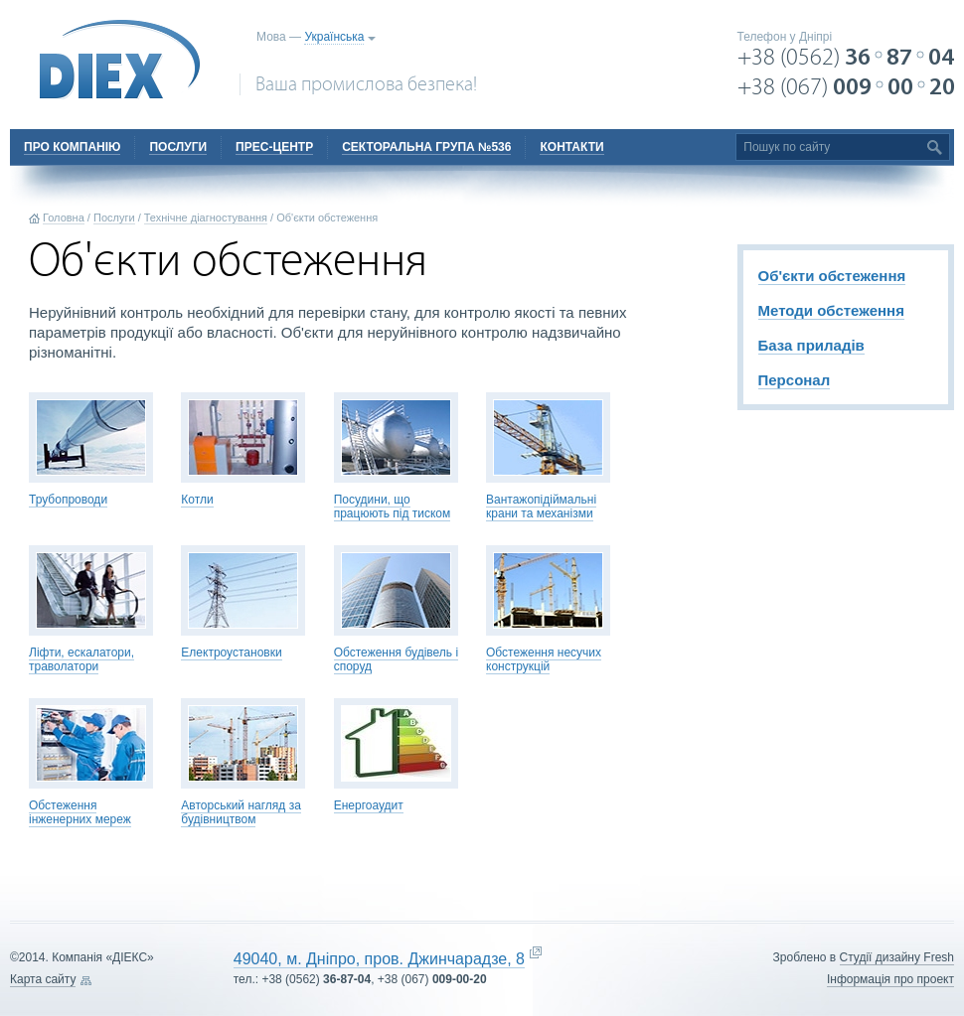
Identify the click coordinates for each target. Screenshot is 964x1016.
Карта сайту (43, 979)
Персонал (794, 379)
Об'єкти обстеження (832, 275)
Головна (63, 217)
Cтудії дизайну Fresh (897, 957)
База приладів (811, 345)
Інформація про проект (890, 979)
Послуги (114, 217)
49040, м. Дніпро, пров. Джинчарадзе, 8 (379, 958)
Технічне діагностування (205, 217)
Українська (334, 37)
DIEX (120, 59)
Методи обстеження (831, 310)
